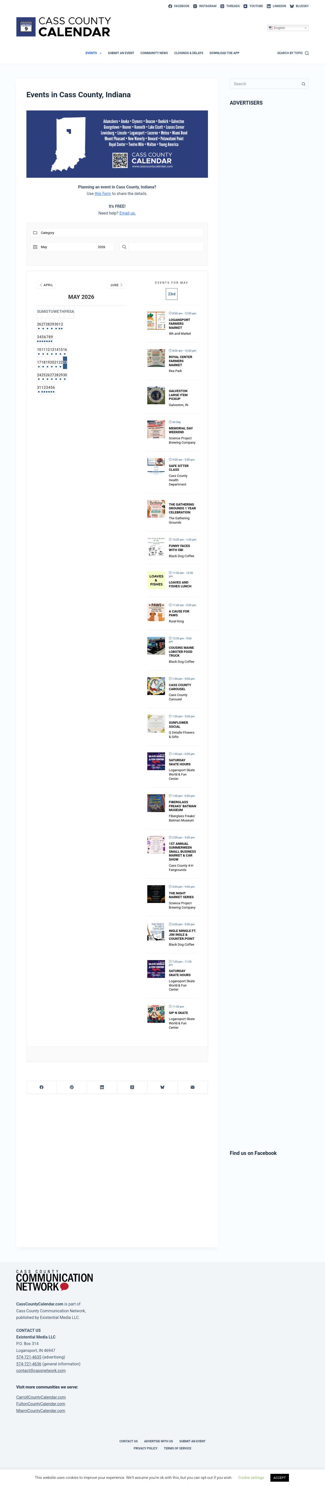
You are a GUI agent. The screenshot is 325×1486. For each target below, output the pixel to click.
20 (81, 364)
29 (81, 325)
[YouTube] (253, 6)
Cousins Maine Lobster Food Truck (181, 651)
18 (56, 364)
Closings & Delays (188, 53)
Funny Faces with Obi (179, 548)
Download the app (224, 53)
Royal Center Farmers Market (180, 361)
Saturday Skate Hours (180, 762)
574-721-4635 (28, 1357)
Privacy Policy (145, 1448)
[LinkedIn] (276, 6)
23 (119, 364)
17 (43, 364)
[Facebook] (178, 6)
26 (43, 325)
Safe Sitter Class (179, 468)
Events (95, 53)
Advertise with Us (158, 1441)
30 (94, 325)
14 (94, 351)
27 (56, 325)
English (277, 28)
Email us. (128, 213)
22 (107, 364)
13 (81, 351)
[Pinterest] (72, 1087)
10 (43, 351)
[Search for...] (264, 84)
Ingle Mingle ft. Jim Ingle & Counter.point (182, 935)
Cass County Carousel (180, 687)
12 (69, 351)
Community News (154, 53)
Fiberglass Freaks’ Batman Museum (182, 806)
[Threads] (230, 6)
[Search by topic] (293, 53)
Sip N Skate (178, 1013)
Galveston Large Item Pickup (178, 395)
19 (69, 364)
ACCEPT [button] (279, 1478)
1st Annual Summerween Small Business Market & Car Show (182, 851)
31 (43, 389)
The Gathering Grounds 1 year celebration (182, 508)
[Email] (193, 1087)
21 (94, 364)
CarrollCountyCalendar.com (41, 1397)
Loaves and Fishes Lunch (180, 584)
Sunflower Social (178, 725)
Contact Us (128, 1441)
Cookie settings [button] (251, 1477)
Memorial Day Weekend (181, 430)
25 (56, 377)
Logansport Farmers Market (179, 324)
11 (56, 351)
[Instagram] (205, 6)
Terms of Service (177, 1448)
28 (69, 325)
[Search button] (304, 84)
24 (43, 377)
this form (103, 193)
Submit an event (121, 53)
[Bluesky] (299, 6)
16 (119, 351)
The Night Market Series (181, 895)
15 (107, 351)
